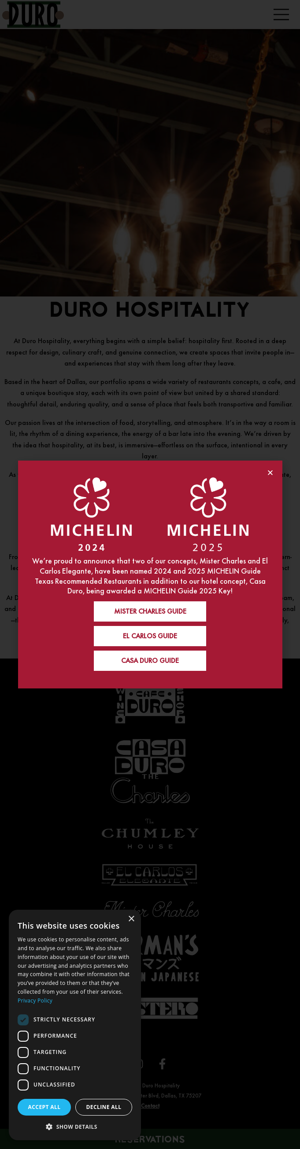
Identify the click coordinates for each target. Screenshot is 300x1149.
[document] (150, 574)
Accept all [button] (44, 1107)
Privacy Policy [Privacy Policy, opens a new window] (35, 1000)
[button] (75, 1126)
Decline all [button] (104, 1107)
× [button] (131, 919)
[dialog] (75, 1025)
